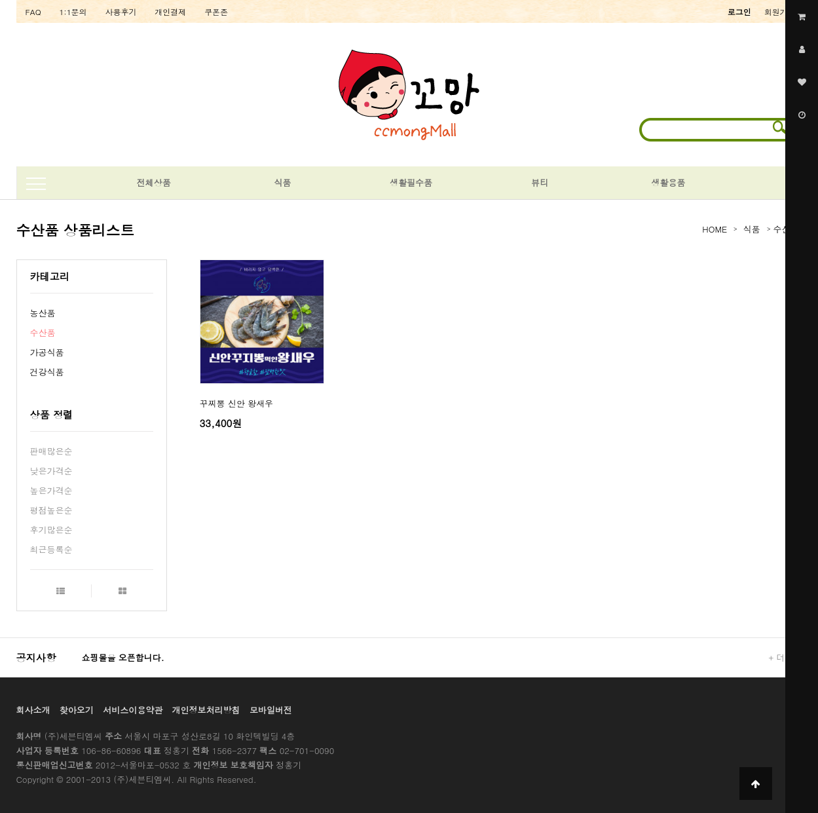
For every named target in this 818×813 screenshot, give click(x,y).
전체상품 (154, 182)
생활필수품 (411, 182)
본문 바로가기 (0, 0)
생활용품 (668, 182)
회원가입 (780, 11)
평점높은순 (51, 510)
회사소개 (33, 710)
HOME (714, 229)
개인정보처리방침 (206, 710)
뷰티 (539, 182)
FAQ (33, 11)
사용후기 (121, 11)
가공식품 (47, 352)
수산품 (43, 332)
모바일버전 (271, 710)
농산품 (43, 313)
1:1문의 (73, 11)
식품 (282, 182)
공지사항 (36, 657)
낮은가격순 (51, 470)
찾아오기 (77, 710)
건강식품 (47, 372)
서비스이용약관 (132, 710)
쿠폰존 (216, 11)
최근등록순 (51, 549)
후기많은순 (51, 529)
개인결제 (170, 11)
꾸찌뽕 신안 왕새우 (237, 403)
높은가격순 (51, 490)
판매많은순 (51, 451)
